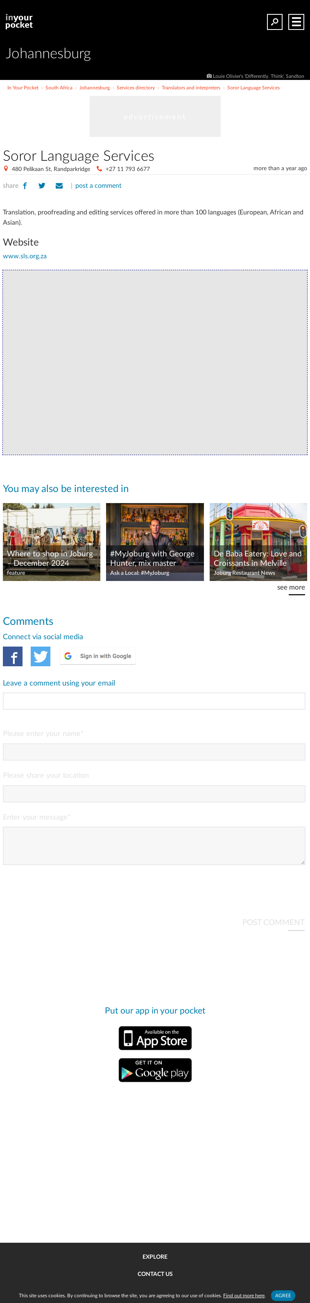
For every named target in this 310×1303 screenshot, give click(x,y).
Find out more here (244, 1295)
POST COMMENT (273, 929)
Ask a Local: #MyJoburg (139, 573)
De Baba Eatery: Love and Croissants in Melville (258, 558)
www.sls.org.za (25, 256)
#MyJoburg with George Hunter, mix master (152, 558)
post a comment (98, 185)
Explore (155, 1257)
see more (291, 587)
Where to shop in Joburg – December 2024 (50, 558)
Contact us (155, 1274)
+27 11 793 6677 (128, 169)
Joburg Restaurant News (244, 573)
